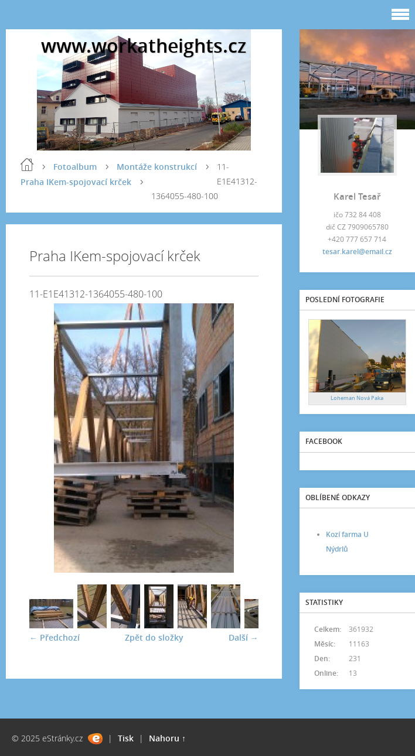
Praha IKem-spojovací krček (76, 181)
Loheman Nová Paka (357, 398)
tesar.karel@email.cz (357, 251)
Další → (243, 637)
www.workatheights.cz (143, 45)
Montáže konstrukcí (157, 166)
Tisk (126, 738)
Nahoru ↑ (167, 738)
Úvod (27, 165)
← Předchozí (54, 637)
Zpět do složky (154, 637)
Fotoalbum (75, 166)
